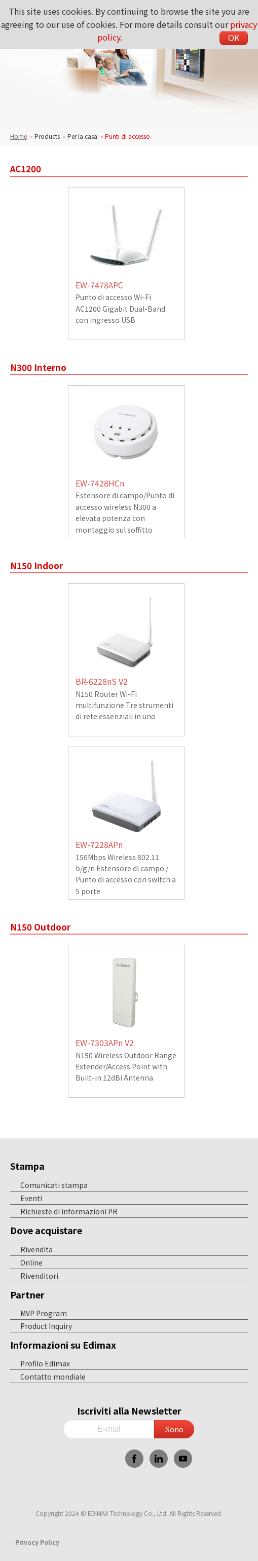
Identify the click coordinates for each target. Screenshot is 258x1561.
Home (18, 136)
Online (31, 1262)
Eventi (31, 1198)
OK (233, 37)
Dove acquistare (46, 1230)
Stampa (27, 1165)
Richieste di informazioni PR (69, 1211)
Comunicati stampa (54, 1185)
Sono (174, 1429)
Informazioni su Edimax (63, 1344)
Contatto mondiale (53, 1376)
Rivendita (36, 1249)
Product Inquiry (46, 1326)
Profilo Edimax (45, 1363)
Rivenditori (39, 1276)
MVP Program (43, 1313)
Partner (27, 1294)
